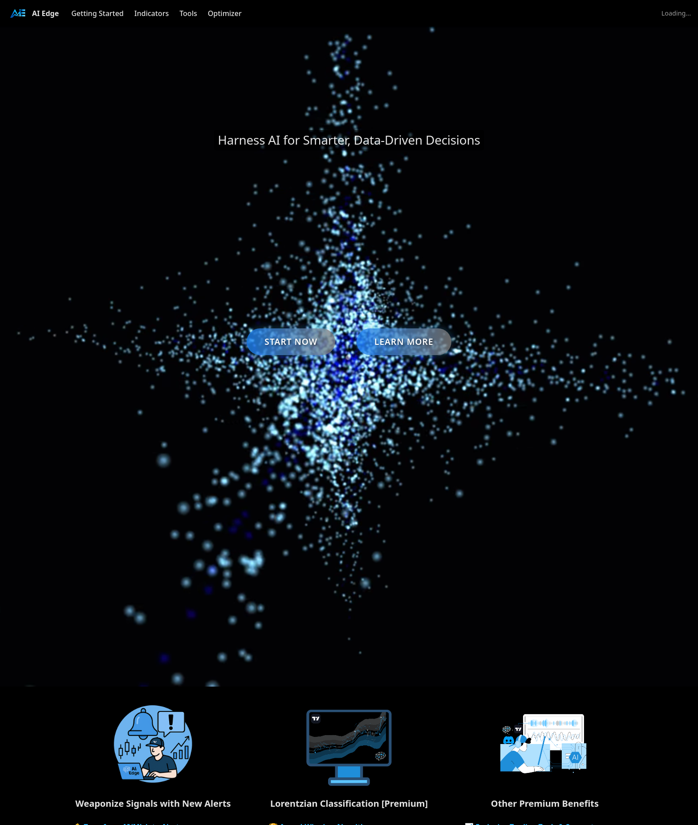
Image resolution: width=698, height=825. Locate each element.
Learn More (404, 342)
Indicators (151, 13)
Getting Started (97, 13)
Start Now (290, 342)
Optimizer (225, 13)
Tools (188, 13)
